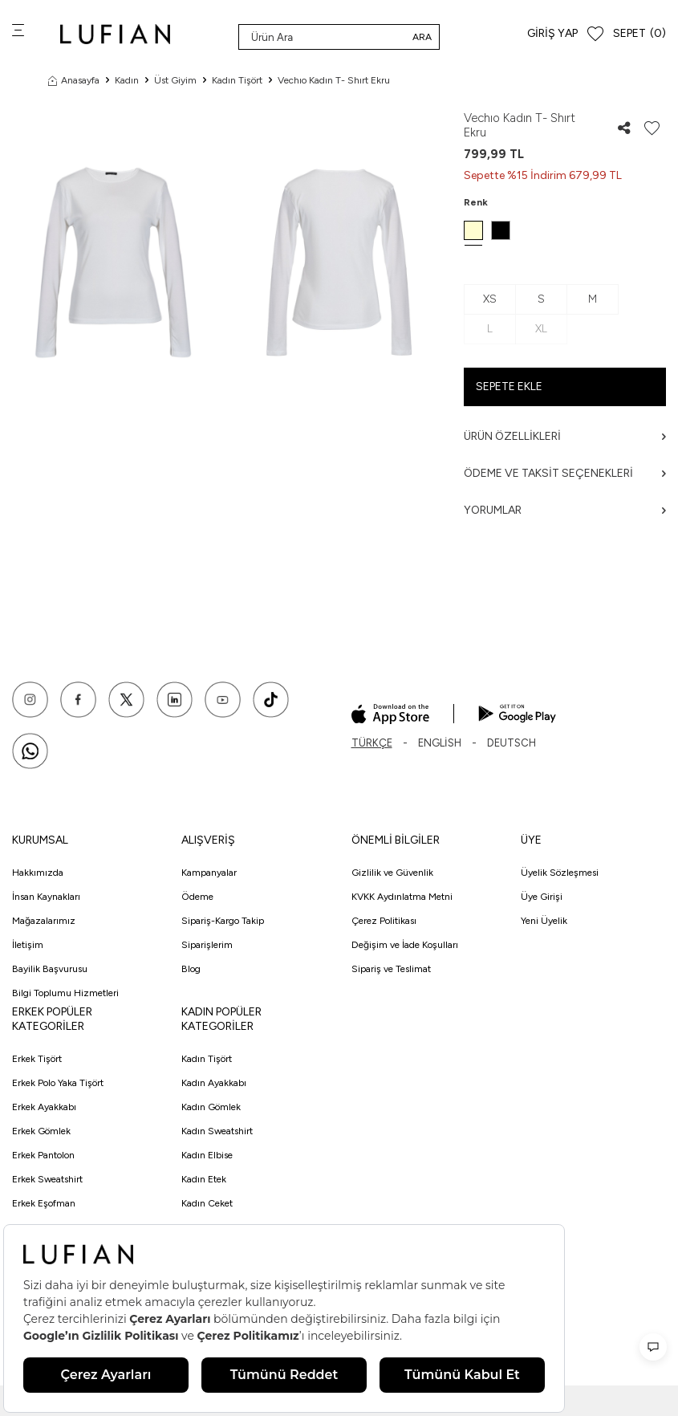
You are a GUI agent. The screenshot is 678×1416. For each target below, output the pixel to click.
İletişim (27, 944)
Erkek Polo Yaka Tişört (58, 1082)
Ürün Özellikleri (565, 436)
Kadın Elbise (207, 1155)
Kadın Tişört (237, 80)
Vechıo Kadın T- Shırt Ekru (334, 80)
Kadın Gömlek (211, 1107)
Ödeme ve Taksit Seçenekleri (565, 473)
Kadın (127, 80)
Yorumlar (565, 510)
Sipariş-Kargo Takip (222, 920)
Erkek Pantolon (43, 1155)
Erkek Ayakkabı (44, 1107)
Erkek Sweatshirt (47, 1179)
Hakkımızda (37, 872)
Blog (191, 969)
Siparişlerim (207, 944)
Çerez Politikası (383, 920)
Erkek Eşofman (43, 1203)
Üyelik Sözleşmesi (560, 872)
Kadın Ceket (207, 1203)
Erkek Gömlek (41, 1131)
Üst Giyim (175, 80)
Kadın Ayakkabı (213, 1082)
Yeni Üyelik (544, 920)
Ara (422, 37)
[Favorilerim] (595, 34)
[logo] (115, 34)
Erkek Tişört (37, 1058)
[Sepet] (639, 34)
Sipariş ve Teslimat (391, 969)
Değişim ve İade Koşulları (404, 944)
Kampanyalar (209, 872)
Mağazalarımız (43, 920)
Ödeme (197, 896)
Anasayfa (73, 80)
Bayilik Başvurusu (49, 969)
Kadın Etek (203, 1179)
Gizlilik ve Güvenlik (392, 872)
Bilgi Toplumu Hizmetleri (65, 993)
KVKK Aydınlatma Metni (402, 896)
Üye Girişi (541, 896)
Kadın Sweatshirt (217, 1131)
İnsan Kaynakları (46, 896)
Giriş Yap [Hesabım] (552, 33)
